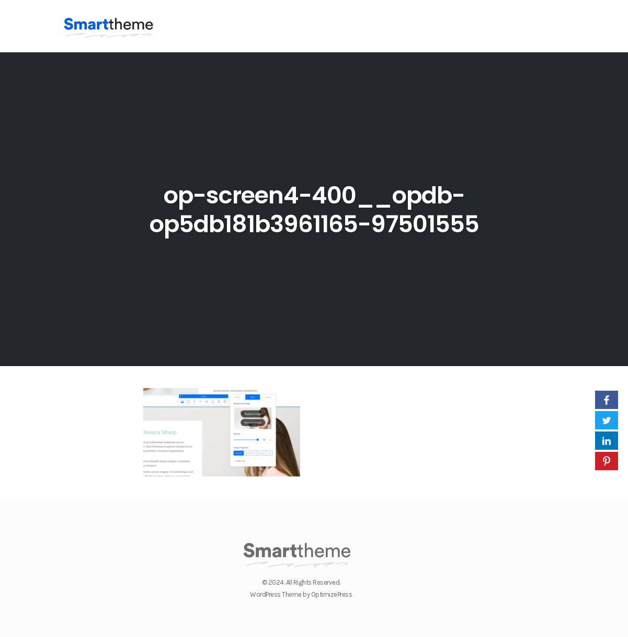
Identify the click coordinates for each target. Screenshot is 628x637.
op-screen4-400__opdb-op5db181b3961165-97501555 (314, 210)
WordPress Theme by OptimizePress (301, 594)
